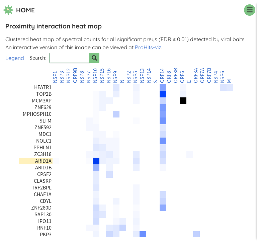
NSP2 (128, 77)
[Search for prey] (94, 58)
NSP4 (215, 77)
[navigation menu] (249, 10)
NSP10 (95, 75)
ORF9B (75, 75)
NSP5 (135, 77)
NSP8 (82, 77)
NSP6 (222, 77)
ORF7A (202, 75)
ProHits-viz (148, 47)
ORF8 (169, 77)
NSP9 (115, 77)
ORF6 (182, 77)
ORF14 (162, 75)
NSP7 (88, 77)
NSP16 (108, 75)
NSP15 (102, 75)
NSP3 (62, 77)
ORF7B (209, 75)
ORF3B (175, 75)
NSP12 (68, 75)
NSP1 (55, 77)
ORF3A (195, 75)
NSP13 (142, 75)
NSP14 (149, 75)
